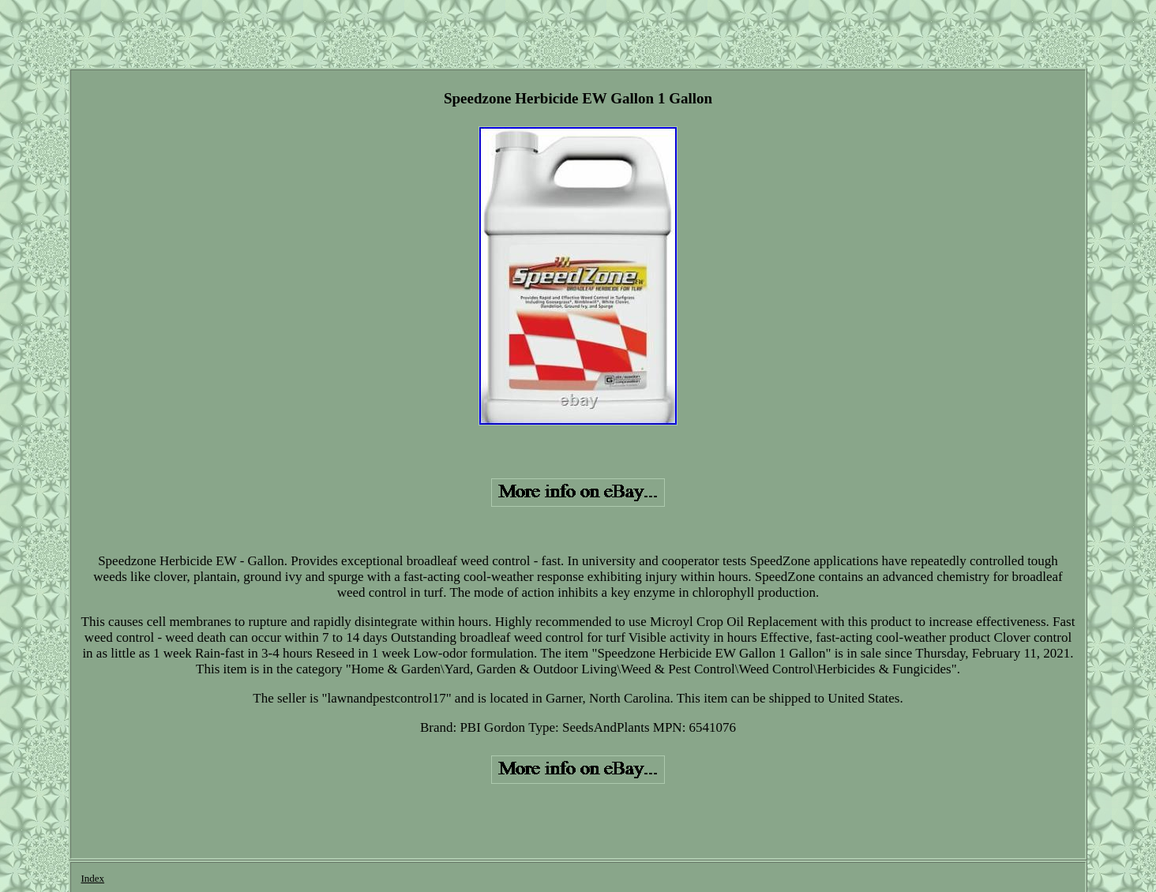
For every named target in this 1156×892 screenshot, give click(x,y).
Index (92, 878)
